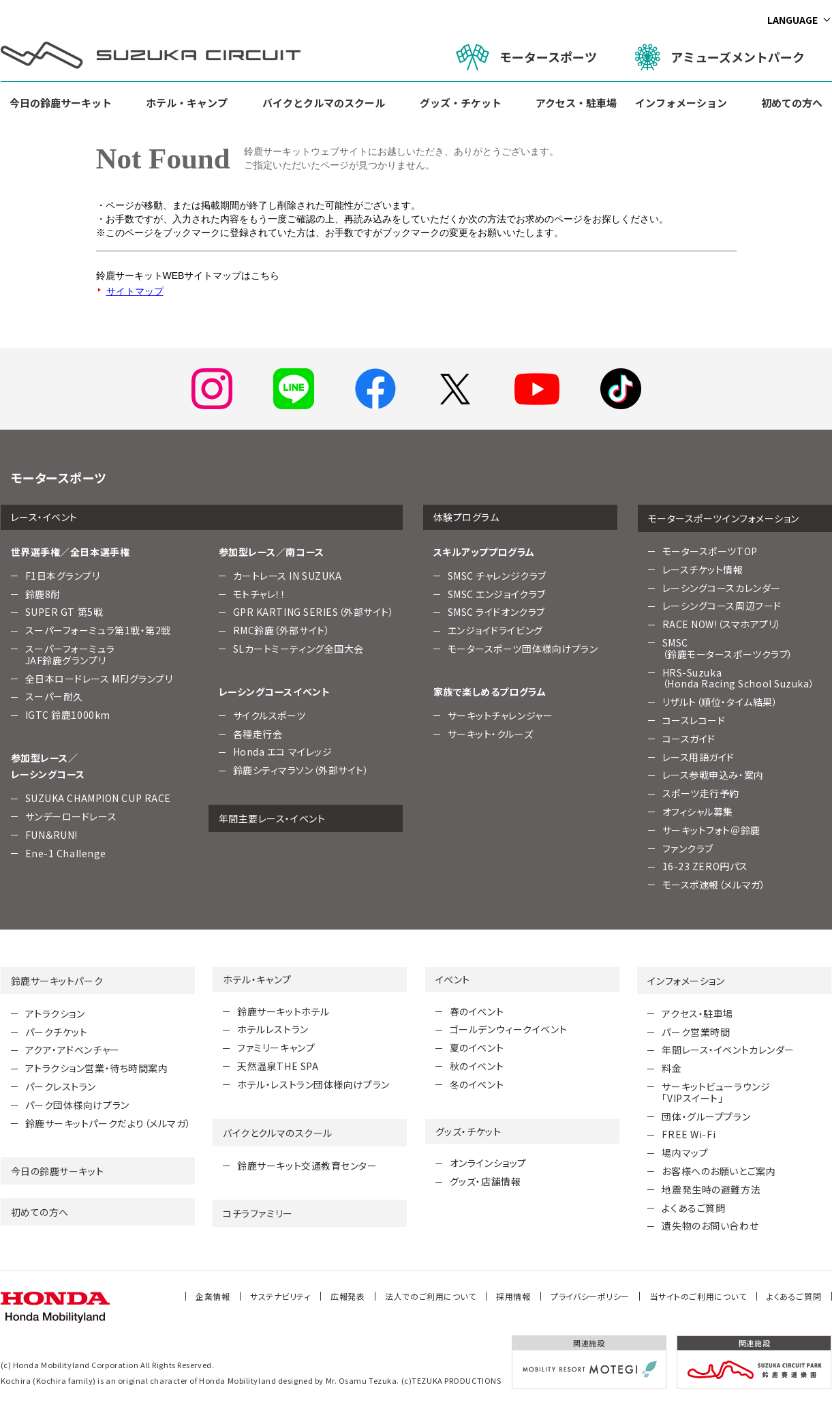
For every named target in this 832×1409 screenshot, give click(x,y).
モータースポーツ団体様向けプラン (523, 648)
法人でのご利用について (430, 1296)
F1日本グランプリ (62, 575)
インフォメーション (681, 102)
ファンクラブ (687, 848)
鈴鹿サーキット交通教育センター (307, 1165)
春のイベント (477, 1011)
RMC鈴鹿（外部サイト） (281, 630)
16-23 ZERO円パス (705, 866)
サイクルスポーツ (269, 715)
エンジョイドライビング (495, 630)
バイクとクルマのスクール (323, 102)
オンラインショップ (488, 1163)
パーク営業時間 (696, 1032)
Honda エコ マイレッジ (283, 751)
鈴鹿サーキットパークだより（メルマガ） (108, 1123)
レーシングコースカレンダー (721, 588)
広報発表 (347, 1296)
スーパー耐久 (54, 696)
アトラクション (55, 1013)
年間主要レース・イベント (272, 818)
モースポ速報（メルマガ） (714, 884)
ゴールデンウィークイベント (508, 1029)
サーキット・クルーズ (491, 734)
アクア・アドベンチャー (72, 1049)
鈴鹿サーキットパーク (57, 981)
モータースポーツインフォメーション (724, 518)
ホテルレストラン (272, 1029)
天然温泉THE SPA (277, 1066)
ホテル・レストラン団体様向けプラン (313, 1084)
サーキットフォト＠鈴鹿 (711, 830)
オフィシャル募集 (697, 811)
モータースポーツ (526, 57)
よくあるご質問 (693, 1208)
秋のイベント (477, 1066)
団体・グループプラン (706, 1116)
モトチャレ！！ (259, 594)
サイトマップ (135, 291)
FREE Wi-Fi (688, 1134)
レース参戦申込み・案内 (713, 775)
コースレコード (694, 720)
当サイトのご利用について (698, 1296)
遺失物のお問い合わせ (710, 1225)
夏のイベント (477, 1047)
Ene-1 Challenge (65, 853)
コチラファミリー (257, 1213)
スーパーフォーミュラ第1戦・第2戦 (98, 630)
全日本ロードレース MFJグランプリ (99, 678)
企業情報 (213, 1296)
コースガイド (688, 738)
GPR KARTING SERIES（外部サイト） (314, 612)
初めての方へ (791, 102)
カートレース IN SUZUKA (287, 575)
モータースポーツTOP (710, 551)
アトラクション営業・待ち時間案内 (96, 1068)
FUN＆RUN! (51, 835)
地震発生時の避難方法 (711, 1189)
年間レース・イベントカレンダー (728, 1049)
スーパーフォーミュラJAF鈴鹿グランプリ (70, 654)
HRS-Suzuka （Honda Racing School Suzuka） (738, 678)
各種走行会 (258, 734)
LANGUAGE (792, 20)
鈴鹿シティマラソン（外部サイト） (301, 770)
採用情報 (513, 1296)
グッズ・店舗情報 (485, 1181)
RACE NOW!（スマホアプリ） (722, 624)
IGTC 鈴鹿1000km (67, 715)
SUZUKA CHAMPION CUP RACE (98, 798)
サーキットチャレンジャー (500, 715)
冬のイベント (477, 1084)
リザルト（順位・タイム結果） (720, 702)
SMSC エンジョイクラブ (497, 594)
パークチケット (56, 1032)
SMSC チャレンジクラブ (497, 575)
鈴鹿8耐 (43, 594)
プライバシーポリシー (590, 1296)
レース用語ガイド (698, 757)
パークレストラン (60, 1086)
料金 (671, 1068)
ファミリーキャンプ (276, 1047)
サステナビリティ (280, 1296)
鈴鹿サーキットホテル (283, 1011)
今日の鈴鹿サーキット (61, 102)
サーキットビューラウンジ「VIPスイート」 (716, 1092)
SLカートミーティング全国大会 (298, 648)
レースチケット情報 (702, 569)
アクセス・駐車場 (576, 102)
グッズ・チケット (461, 102)
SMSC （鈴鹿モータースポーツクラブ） (727, 648)
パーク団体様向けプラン (77, 1105)
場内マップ (685, 1152)
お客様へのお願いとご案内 (718, 1171)
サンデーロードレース (71, 816)
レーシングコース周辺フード (722, 605)
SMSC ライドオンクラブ (496, 612)
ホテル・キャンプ (187, 102)
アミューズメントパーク (720, 57)
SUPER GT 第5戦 (64, 612)
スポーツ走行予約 (700, 793)
